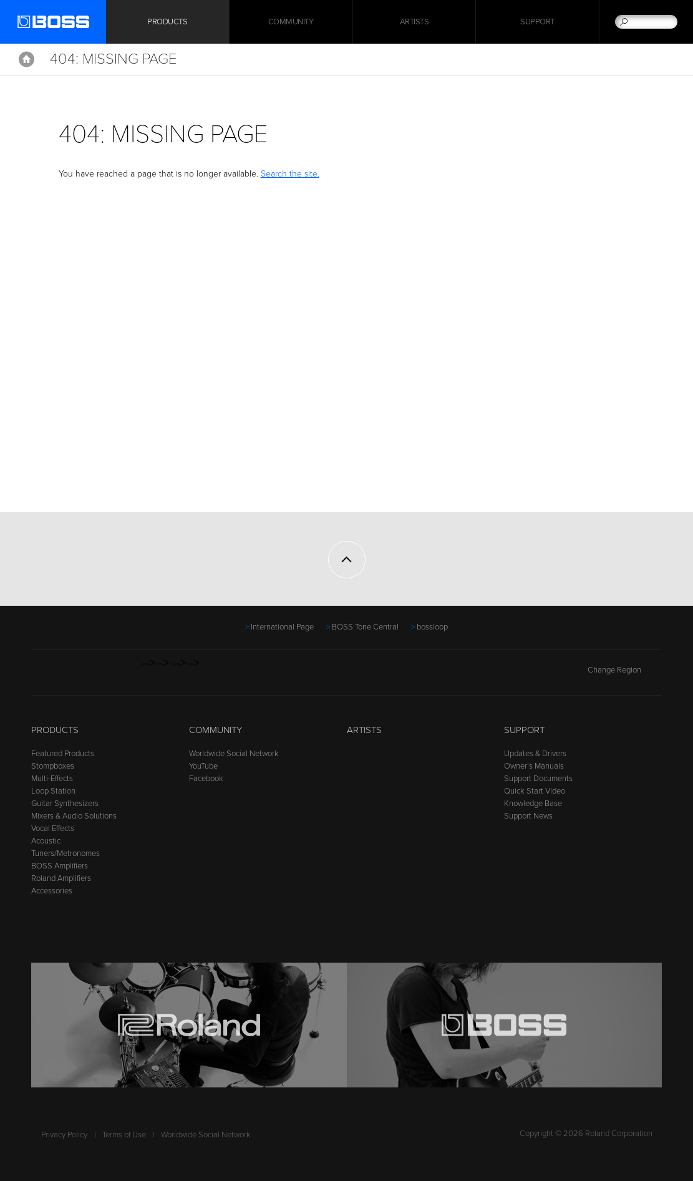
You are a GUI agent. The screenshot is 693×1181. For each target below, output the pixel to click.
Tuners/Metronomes (65, 853)
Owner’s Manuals (534, 766)
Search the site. (290, 173)
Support (537, 22)
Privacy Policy (64, 1135)
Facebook (206, 779)
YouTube (203, 766)
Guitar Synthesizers (65, 804)
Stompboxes (52, 766)
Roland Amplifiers (61, 878)
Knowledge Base (533, 804)
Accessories (51, 891)
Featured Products (62, 754)
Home (26, 59)
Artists (414, 22)
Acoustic (46, 841)
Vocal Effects (52, 829)
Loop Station (53, 791)
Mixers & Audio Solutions (74, 816)
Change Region (625, 670)
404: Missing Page (113, 59)
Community (291, 22)
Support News (528, 816)
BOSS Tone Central (365, 627)
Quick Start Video (534, 791)
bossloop (432, 627)
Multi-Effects (52, 779)
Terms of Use (124, 1135)
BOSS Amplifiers (59, 866)
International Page (282, 627)
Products (55, 730)
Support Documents (538, 779)
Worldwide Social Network (234, 754)
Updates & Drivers (535, 754)
